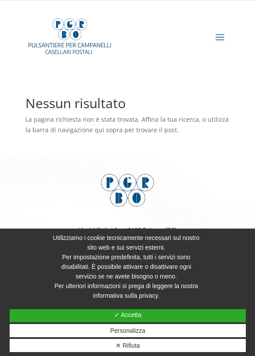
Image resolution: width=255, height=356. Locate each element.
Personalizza (127, 330)
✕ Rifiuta (128, 345)
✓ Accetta (128, 314)
